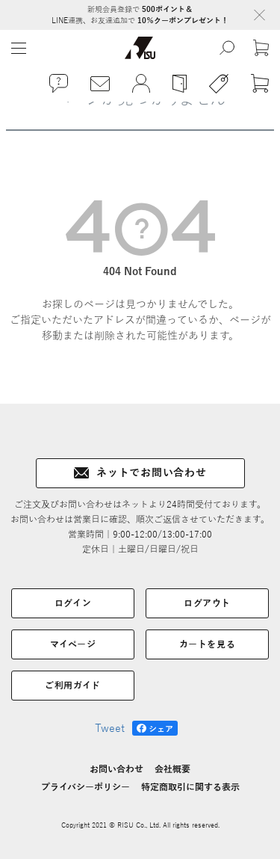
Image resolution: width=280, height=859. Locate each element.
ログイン (73, 603)
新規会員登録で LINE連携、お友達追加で (140, 15)
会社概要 (172, 769)
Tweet (110, 728)
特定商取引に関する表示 (190, 787)
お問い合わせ (116, 769)
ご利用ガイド (73, 685)
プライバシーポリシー (85, 787)
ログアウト (207, 603)
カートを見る (207, 644)
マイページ (73, 644)
